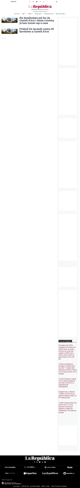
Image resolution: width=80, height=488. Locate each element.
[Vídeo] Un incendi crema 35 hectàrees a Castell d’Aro (36, 30)
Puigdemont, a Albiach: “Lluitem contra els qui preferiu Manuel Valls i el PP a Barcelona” (67, 395)
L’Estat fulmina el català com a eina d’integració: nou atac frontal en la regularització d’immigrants (67, 383)
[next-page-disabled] (5, 38)
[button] (57, 2)
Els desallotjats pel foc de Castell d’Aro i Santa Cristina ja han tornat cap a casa (36, 20)
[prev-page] (3, 38)
